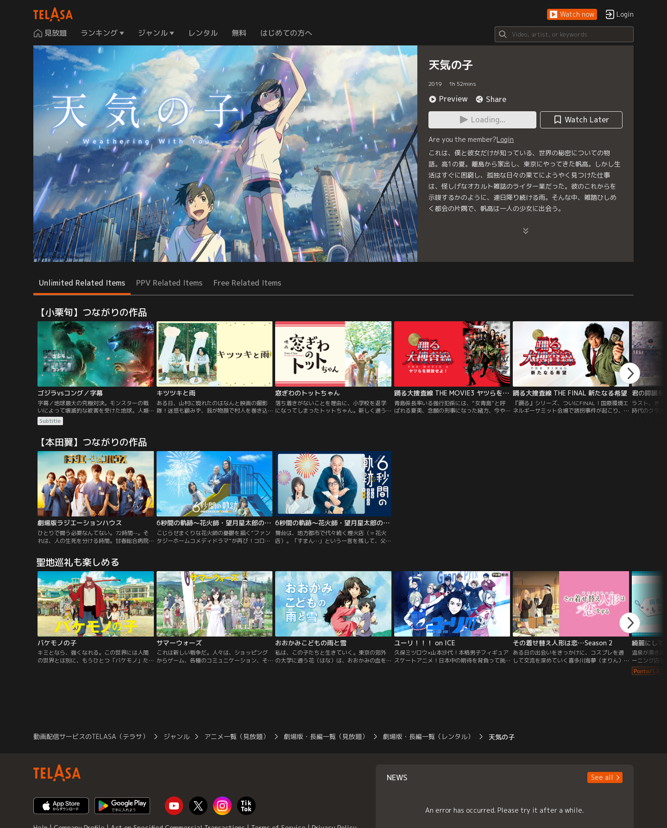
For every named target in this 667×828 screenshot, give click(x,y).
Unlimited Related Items (82, 283)
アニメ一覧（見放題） (236, 736)
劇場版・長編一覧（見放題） (326, 736)
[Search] (564, 34)
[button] (572, 14)
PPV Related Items (169, 283)
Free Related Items (247, 283)
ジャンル (176, 736)
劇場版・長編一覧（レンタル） (428, 736)
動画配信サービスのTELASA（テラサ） (91, 736)
